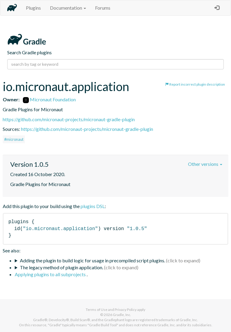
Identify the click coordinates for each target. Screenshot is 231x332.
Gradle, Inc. (122, 314)
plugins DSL (93, 206)
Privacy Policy (126, 309)
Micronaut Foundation (49, 99)
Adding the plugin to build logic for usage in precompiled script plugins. (92, 260)
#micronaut (13, 139)
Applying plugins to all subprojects (51, 274)
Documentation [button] (68, 8)
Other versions (205, 164)
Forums (102, 8)
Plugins (33, 8)
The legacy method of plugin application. (61, 267)
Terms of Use (96, 309)
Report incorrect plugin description (195, 84)
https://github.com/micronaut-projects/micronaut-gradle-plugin (69, 119)
